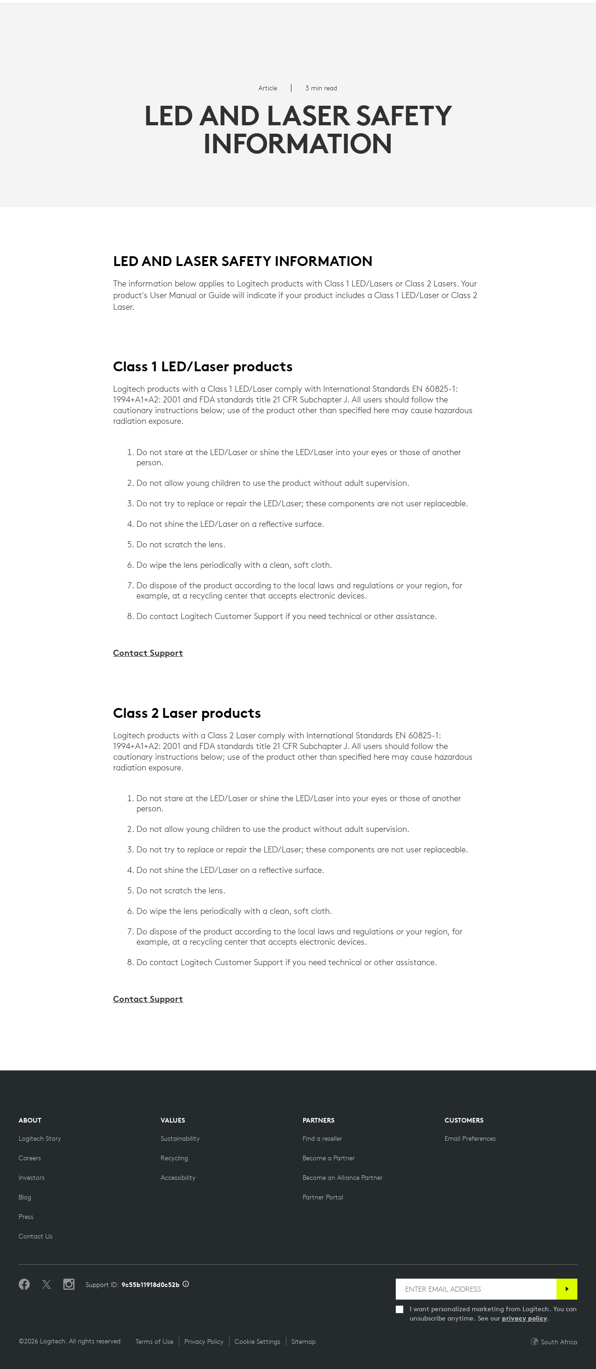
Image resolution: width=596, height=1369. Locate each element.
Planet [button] (150, 30)
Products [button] (101, 30)
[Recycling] (174, 1158)
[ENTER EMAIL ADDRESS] (476, 1289)
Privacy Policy (204, 1341)
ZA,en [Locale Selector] (557, 9)
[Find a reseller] (322, 1138)
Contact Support (148, 652)
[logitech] (45, 9)
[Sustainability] (180, 1138)
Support (514, 9)
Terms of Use (154, 1341)
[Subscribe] (566, 1289)
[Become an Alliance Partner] (343, 1177)
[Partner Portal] (323, 1197)
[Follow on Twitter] (46, 1285)
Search (480, 32)
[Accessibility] (178, 1177)
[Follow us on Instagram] (68, 1285)
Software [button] (200, 30)
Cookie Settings (257, 1341)
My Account (540, 32)
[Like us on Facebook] (24, 1285)
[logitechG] (86, 9)
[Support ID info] (186, 1284)
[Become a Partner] (329, 1158)
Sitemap (303, 1341)
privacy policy (524, 1318)
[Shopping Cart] (562, 32)
